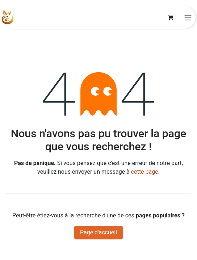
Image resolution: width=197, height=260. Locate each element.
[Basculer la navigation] (188, 17)
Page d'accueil (98, 232)
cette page (144, 171)
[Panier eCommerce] (170, 17)
